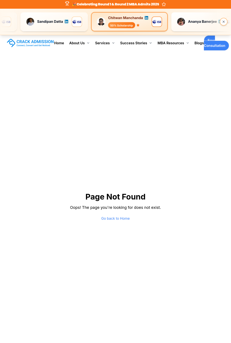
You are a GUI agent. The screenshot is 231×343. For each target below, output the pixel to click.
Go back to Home (115, 218)
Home (59, 43)
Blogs (199, 43)
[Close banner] (224, 22)
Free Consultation (214, 43)
